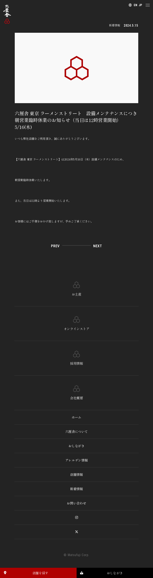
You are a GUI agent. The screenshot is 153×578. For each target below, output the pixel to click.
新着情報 (76, 488)
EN (135, 5)
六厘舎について (76, 431)
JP (140, 5)
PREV (55, 246)
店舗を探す (24, 572)
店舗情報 (76, 474)
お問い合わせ (76, 503)
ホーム (76, 417)
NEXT (97, 246)
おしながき (76, 445)
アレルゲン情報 (76, 460)
